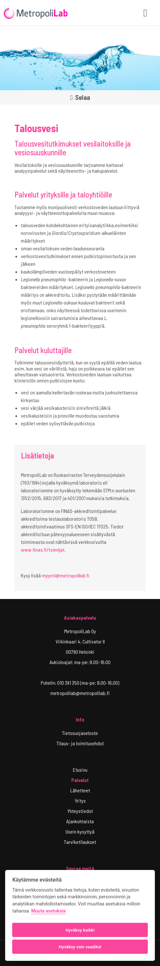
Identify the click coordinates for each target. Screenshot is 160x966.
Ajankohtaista (80, 821)
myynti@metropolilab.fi (65, 575)
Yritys (80, 800)
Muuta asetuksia (48, 911)
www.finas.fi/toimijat (43, 549)
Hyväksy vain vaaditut (80, 946)
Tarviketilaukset (80, 842)
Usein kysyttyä (80, 831)
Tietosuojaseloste (80, 733)
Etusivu (80, 770)
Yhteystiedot (80, 811)
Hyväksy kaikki (80, 929)
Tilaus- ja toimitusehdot (80, 743)
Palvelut (80, 780)
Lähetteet (80, 790)
